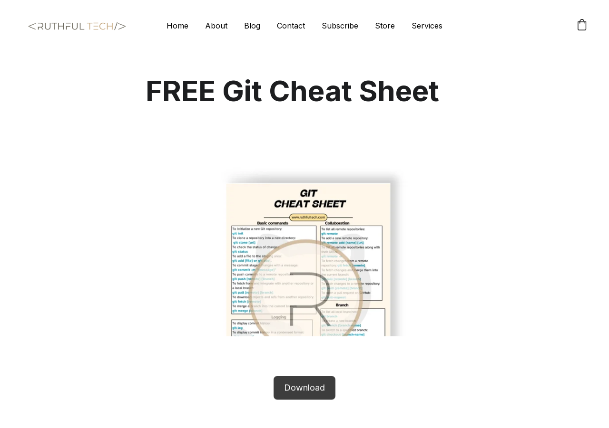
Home (177, 25)
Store (385, 25)
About (216, 25)
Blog (252, 25)
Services (427, 25)
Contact (291, 25)
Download (304, 388)
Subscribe (340, 25)
